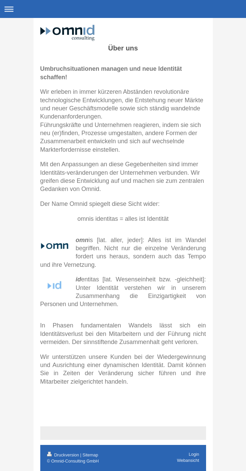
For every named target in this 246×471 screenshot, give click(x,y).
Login (194, 454)
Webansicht (188, 460)
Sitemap (90, 455)
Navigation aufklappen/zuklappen (123, 9)
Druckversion (63, 455)
